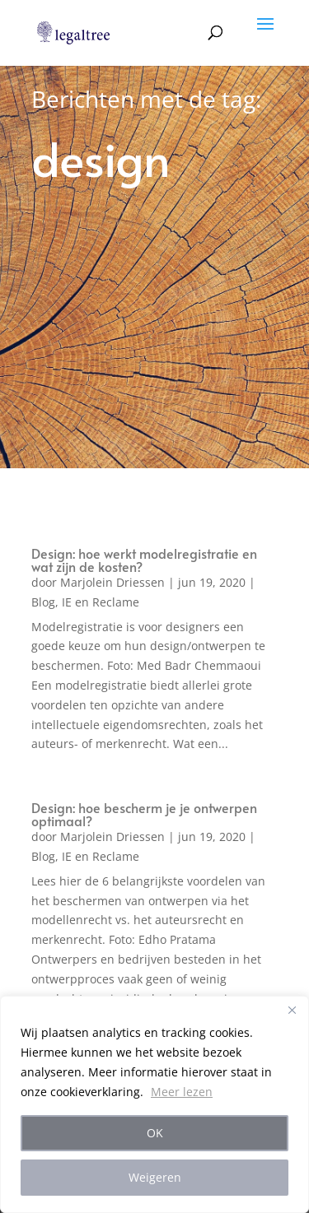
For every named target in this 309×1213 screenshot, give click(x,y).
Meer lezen (182, 1091)
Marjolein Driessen (112, 582)
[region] (154, 1104)
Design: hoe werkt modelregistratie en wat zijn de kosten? (144, 559)
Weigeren (155, 1177)
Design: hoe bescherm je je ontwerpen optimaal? (144, 814)
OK (155, 1133)
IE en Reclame (100, 602)
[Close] (292, 1010)
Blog (43, 602)
